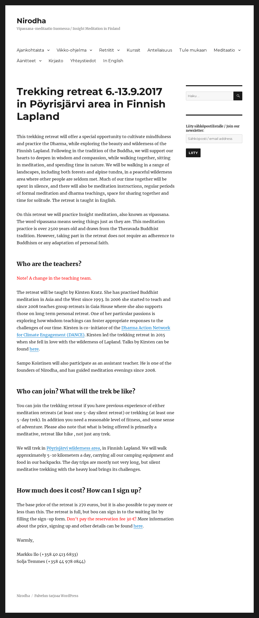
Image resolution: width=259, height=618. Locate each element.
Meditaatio (224, 50)
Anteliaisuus (159, 50)
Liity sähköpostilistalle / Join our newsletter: (213, 128)
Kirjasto (56, 60)
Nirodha (31, 20)
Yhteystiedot (83, 60)
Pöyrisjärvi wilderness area (73, 448)
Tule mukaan (193, 50)
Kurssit (133, 50)
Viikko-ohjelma (72, 50)
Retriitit (106, 50)
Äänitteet (26, 60)
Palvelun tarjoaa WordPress (56, 596)
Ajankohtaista (30, 50)
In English (113, 60)
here (34, 348)
